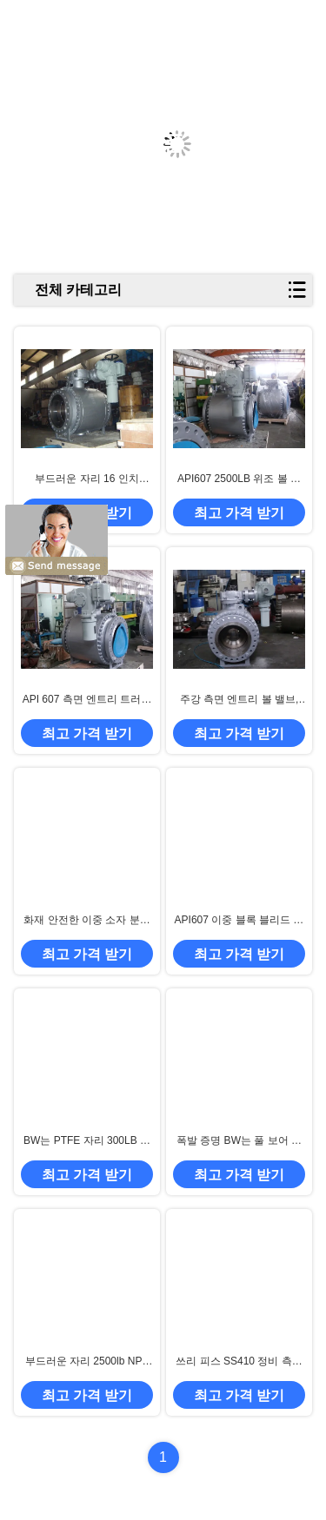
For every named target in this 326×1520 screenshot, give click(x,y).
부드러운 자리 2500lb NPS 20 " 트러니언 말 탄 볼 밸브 (86, 1362)
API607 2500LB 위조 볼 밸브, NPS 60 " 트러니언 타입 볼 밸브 (239, 479)
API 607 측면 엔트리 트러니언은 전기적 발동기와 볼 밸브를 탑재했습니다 (87, 700)
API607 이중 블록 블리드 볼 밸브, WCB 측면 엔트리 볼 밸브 (239, 921)
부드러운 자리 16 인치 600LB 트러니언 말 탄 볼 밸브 (86, 479)
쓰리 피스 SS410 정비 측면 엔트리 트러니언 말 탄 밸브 (239, 1362)
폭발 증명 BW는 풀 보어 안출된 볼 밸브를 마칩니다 (239, 1141)
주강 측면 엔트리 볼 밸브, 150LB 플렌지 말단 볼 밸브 (239, 700)
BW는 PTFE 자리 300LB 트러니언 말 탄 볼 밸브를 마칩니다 (87, 1141)
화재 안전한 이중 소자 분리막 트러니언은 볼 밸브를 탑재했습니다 (86, 921)
